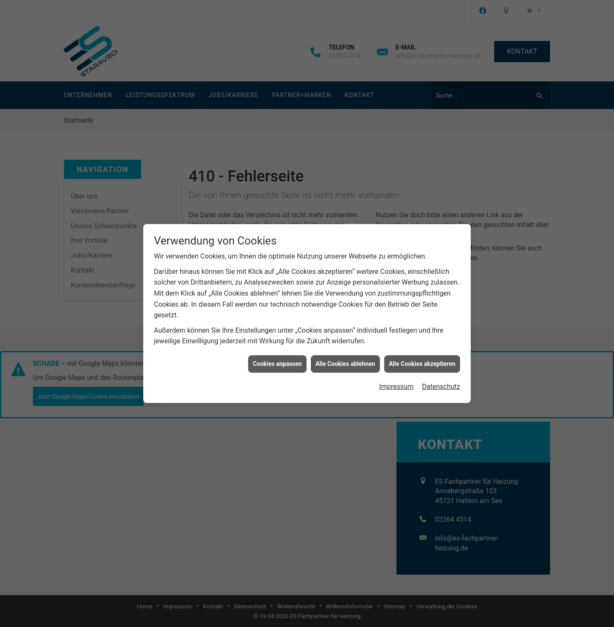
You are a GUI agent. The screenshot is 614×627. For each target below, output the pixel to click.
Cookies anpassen (277, 359)
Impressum (396, 383)
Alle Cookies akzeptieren (422, 359)
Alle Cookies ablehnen (345, 359)
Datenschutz (441, 383)
